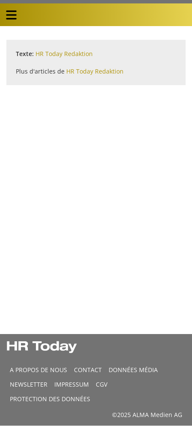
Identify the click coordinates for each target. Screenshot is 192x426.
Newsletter (28, 384)
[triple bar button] (11, 15)
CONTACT (88, 370)
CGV (101, 384)
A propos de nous (38, 370)
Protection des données (50, 399)
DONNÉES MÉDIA (133, 370)
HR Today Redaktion (64, 54)
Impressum (71, 384)
